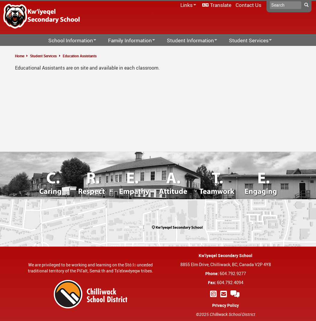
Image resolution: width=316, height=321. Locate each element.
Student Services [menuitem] (246, 40)
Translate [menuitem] (220, 5)
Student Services (43, 55)
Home (19, 55)
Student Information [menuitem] (188, 40)
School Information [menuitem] (68, 40)
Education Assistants (80, 55)
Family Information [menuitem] (127, 40)
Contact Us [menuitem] (248, 5)
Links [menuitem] (187, 5)
